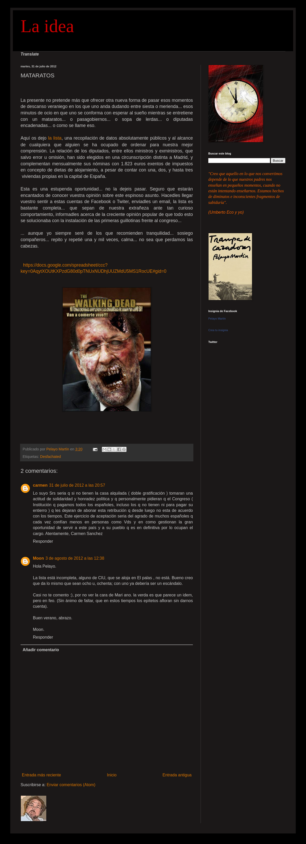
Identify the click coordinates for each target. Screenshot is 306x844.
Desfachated (50, 457)
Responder (43, 541)
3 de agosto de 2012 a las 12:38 (75, 558)
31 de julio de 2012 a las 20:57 (77, 485)
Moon (38, 558)
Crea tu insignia (218, 330)
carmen (40, 485)
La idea (47, 26)
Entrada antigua (177, 775)
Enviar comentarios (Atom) (71, 785)
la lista (54, 138)
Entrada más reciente (41, 775)
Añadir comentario (41, 650)
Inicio (111, 775)
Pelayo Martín (217, 318)
